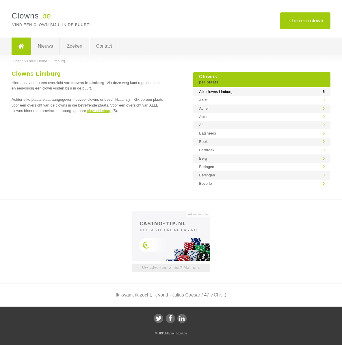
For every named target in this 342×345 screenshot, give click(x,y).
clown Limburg (99, 111)
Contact (104, 46)
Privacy (181, 333)
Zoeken (74, 46)
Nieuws (45, 46)
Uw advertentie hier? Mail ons (171, 267)
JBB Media (166, 333)
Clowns (262, 79)
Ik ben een (305, 20)
